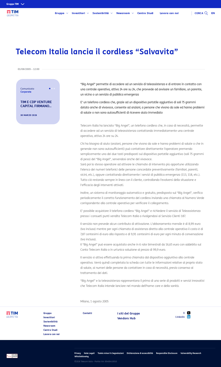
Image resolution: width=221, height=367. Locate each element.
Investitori (78, 13)
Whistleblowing (81, 356)
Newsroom (123, 13)
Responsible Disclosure (166, 353)
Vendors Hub (126, 318)
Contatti (87, 313)
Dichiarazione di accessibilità (140, 353)
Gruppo (59, 13)
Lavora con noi (169, 13)
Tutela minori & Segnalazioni (111, 353)
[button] (20, 119)
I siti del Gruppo (128, 313)
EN (213, 13)
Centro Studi (145, 13)
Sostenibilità (101, 13)
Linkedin (184, 316)
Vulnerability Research (190, 353)
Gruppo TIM (12, 4)
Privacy (77, 353)
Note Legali (89, 353)
